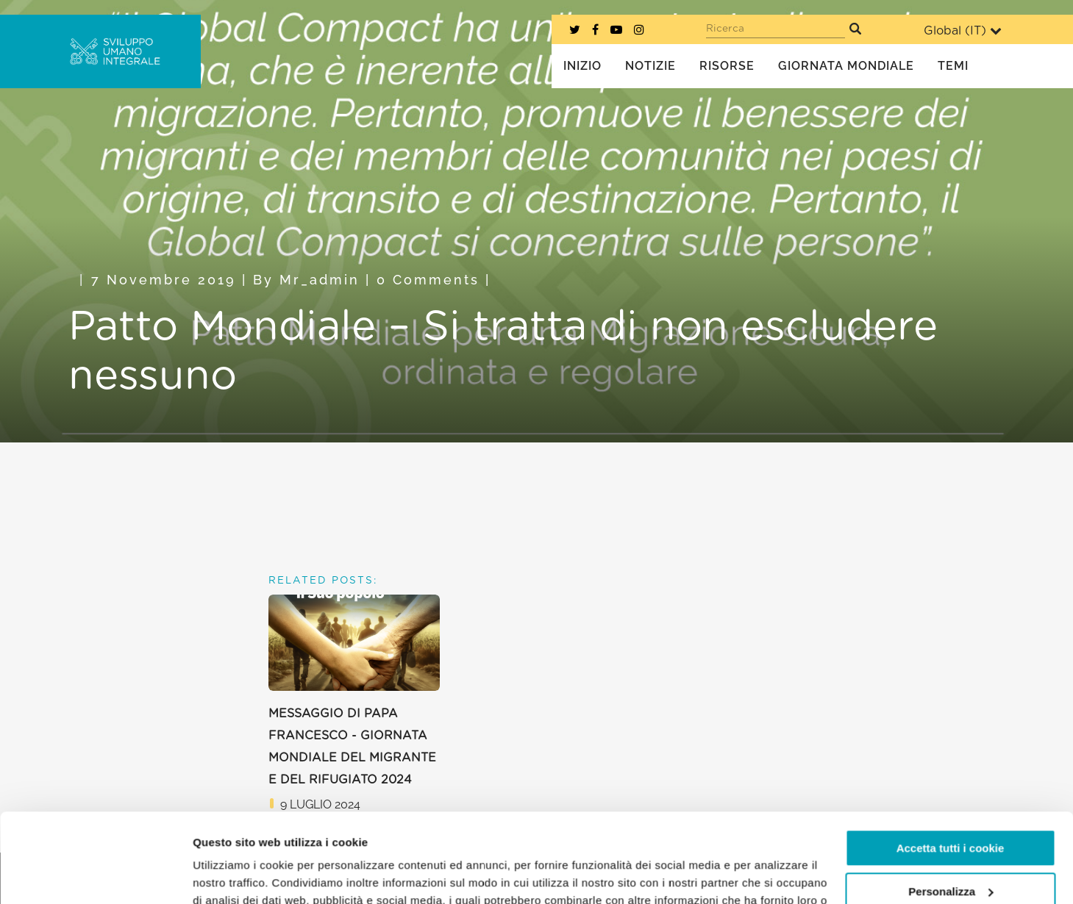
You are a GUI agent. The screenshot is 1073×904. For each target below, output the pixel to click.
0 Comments (428, 279)
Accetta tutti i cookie (950, 764)
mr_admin (319, 279)
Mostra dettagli (232, 875)
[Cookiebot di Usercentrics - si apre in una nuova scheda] (95, 875)
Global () (963, 30)
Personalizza (950, 807)
